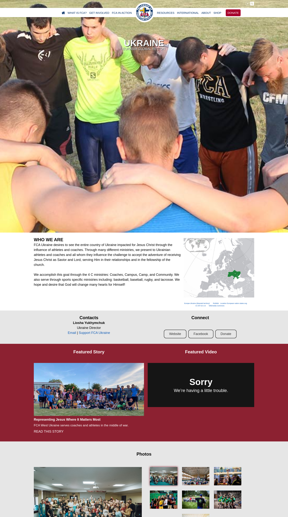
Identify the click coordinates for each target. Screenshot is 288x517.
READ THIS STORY (49, 431)
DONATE (233, 12)
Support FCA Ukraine (94, 333)
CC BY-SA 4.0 (200, 306)
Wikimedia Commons (216, 306)
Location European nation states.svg (233, 303)
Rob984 (216, 303)
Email (72, 333)
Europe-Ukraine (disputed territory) (197, 303)
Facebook (201, 334)
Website (175, 334)
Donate (226, 334)
